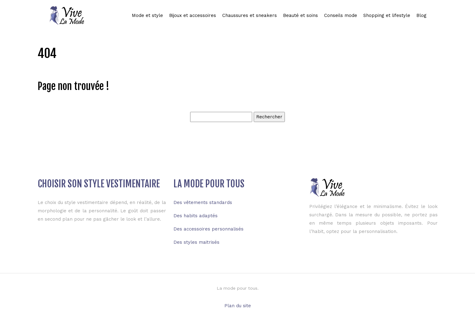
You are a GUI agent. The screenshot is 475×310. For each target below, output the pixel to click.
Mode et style (147, 15)
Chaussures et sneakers (249, 15)
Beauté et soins (300, 15)
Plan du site (237, 305)
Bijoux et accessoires (192, 15)
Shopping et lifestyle (386, 15)
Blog (421, 15)
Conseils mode (340, 15)
